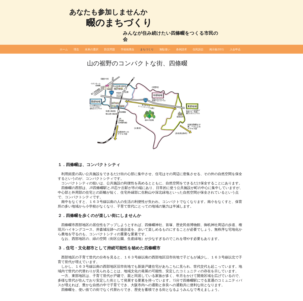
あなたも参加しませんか (108, 12)
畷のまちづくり (119, 22)
